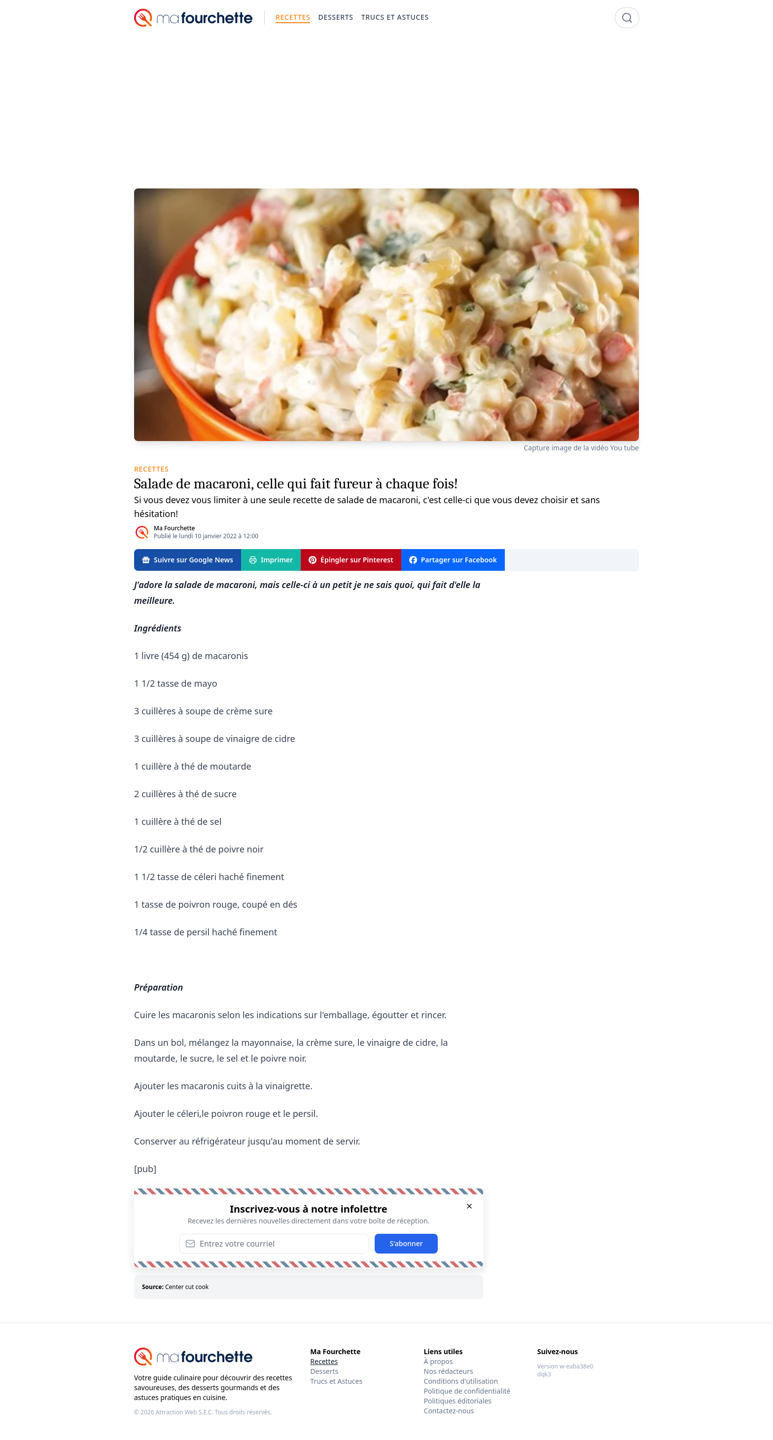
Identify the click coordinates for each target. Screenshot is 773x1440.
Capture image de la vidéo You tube (581, 447)
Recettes (324, 1361)
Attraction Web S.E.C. (184, 1412)
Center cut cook (187, 1287)
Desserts (324, 1371)
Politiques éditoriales (458, 1400)
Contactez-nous (449, 1410)
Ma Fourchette (174, 528)
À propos (438, 1361)
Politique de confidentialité (467, 1391)
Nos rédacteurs (448, 1371)
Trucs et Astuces (336, 1381)
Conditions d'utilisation (461, 1381)
